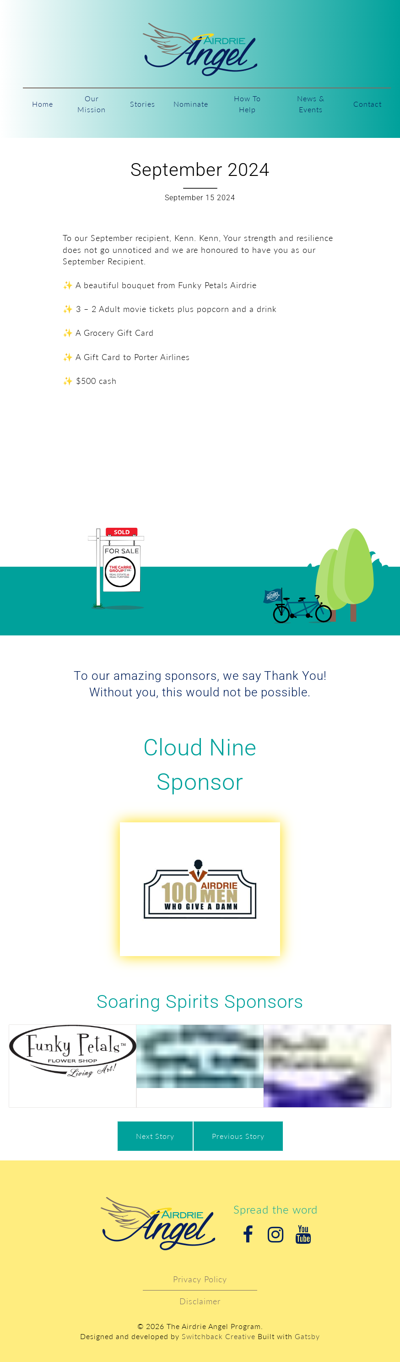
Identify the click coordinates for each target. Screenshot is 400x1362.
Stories (142, 103)
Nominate (190, 103)
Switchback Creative (218, 1336)
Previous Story (238, 1136)
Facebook (248, 1234)
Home (42, 103)
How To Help (247, 104)
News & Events (310, 104)
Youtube (303, 1234)
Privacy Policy (200, 1279)
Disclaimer (200, 1301)
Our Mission (91, 104)
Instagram (275, 1234)
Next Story (155, 1136)
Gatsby (307, 1336)
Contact (367, 103)
